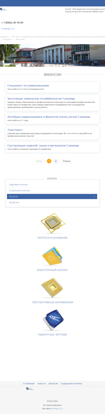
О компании (29, 383)
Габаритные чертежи (52, 322)
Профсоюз (14, 202)
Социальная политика (19, 190)
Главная (3, 36)
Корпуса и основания (52, 225)
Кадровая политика (18, 184)
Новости (41, 383)
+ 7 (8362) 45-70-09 (12, 22)
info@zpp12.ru (8, 28)
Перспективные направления (52, 290)
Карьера (8, 39)
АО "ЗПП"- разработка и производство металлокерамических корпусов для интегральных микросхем (58, 36)
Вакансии (13, 196)
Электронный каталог (52, 258)
